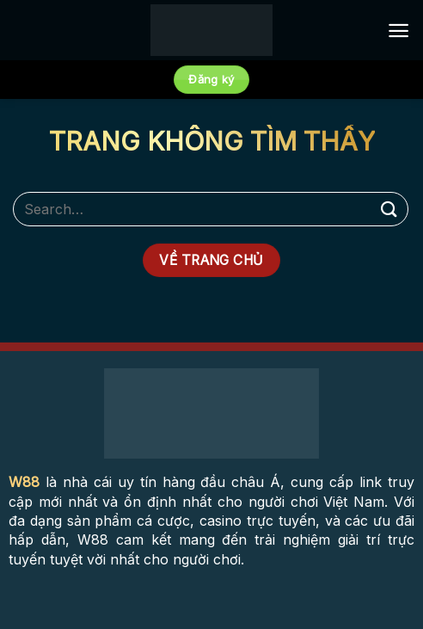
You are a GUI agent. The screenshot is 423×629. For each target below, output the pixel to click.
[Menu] (398, 30)
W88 (24, 481)
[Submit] (389, 208)
